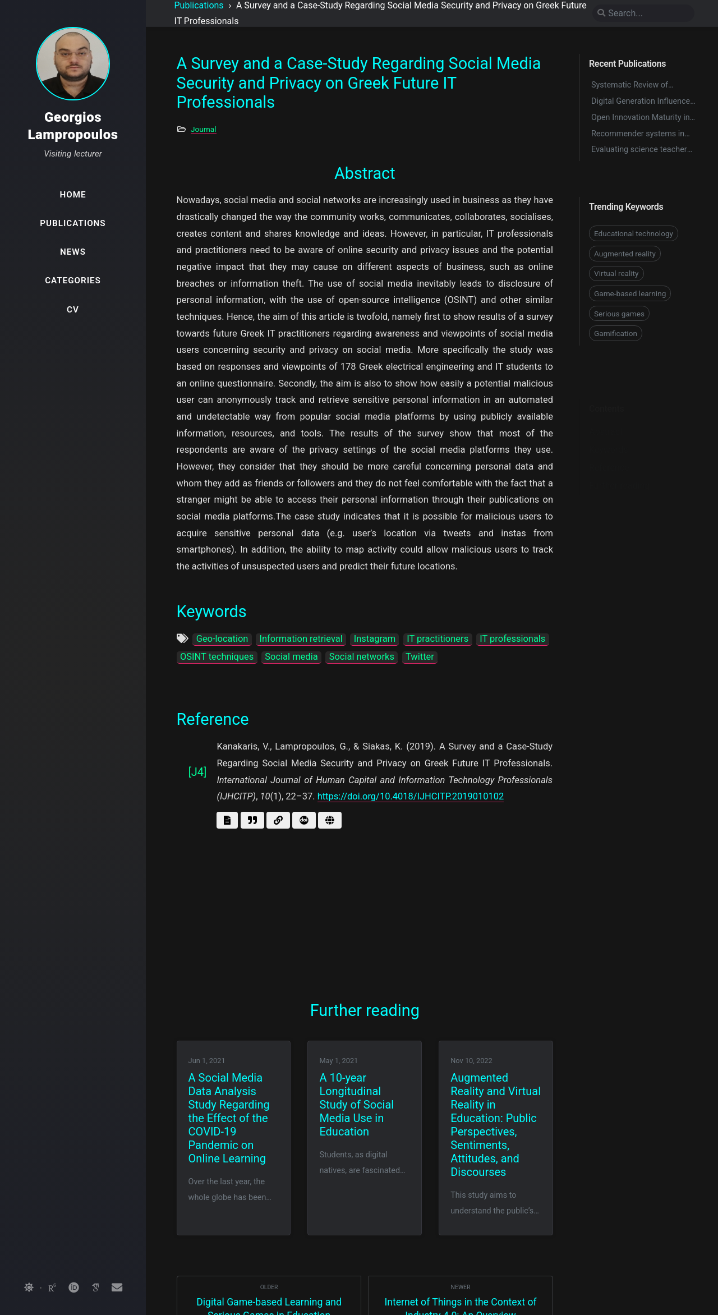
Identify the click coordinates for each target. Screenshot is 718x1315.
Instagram (374, 638)
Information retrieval (300, 638)
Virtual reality (616, 273)
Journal (204, 129)
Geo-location (222, 638)
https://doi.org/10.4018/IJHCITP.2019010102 (410, 796)
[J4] (197, 772)
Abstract (606, 414)
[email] (116, 1288)
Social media (291, 656)
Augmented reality (625, 253)
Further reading (619, 468)
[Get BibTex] (252, 820)
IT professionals (512, 638)
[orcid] (73, 1288)
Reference (609, 450)
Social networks (361, 656)
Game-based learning (630, 293)
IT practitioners (437, 638)
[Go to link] (278, 820)
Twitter (420, 656)
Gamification (615, 333)
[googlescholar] (95, 1288)
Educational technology (633, 233)
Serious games (619, 313)
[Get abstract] (227, 820)
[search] (643, 13)
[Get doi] (304, 820)
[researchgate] (52, 1288)
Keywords (608, 432)
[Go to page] (330, 820)
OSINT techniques (217, 656)
